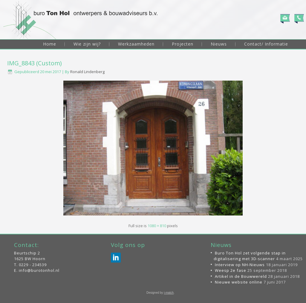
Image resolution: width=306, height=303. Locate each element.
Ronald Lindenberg (87, 71)
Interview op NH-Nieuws (240, 264)
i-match (169, 292)
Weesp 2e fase (230, 270)
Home (49, 44)
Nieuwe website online (238, 282)
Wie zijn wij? (87, 44)
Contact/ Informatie (266, 44)
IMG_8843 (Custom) (34, 63)
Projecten (182, 44)
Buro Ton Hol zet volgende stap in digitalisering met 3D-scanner (250, 256)
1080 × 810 (157, 225)
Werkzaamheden (136, 44)
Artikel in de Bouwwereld (241, 276)
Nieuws (219, 44)
